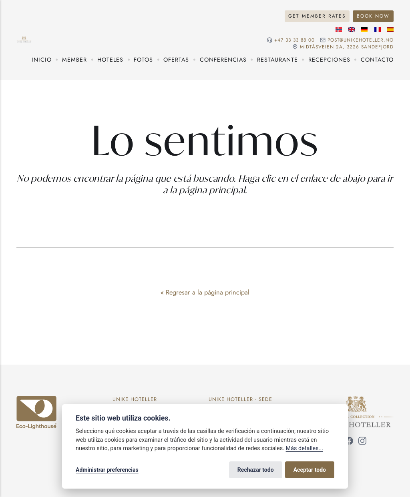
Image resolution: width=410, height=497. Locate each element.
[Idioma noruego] (339, 29)
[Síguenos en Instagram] (362, 442)
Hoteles (110, 60)
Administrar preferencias (107, 470)
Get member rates (317, 15)
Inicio (42, 60)
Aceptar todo (309, 470)
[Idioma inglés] (351, 29)
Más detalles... (304, 448)
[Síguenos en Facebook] (349, 442)
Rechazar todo (255, 470)
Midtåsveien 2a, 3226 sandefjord (347, 47)
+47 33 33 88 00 (294, 40)
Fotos (143, 60)
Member (74, 60)
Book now (373, 15)
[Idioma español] (390, 29)
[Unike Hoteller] (356, 401)
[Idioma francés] (377, 29)
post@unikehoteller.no (361, 40)
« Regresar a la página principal (205, 292)
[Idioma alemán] (364, 29)
